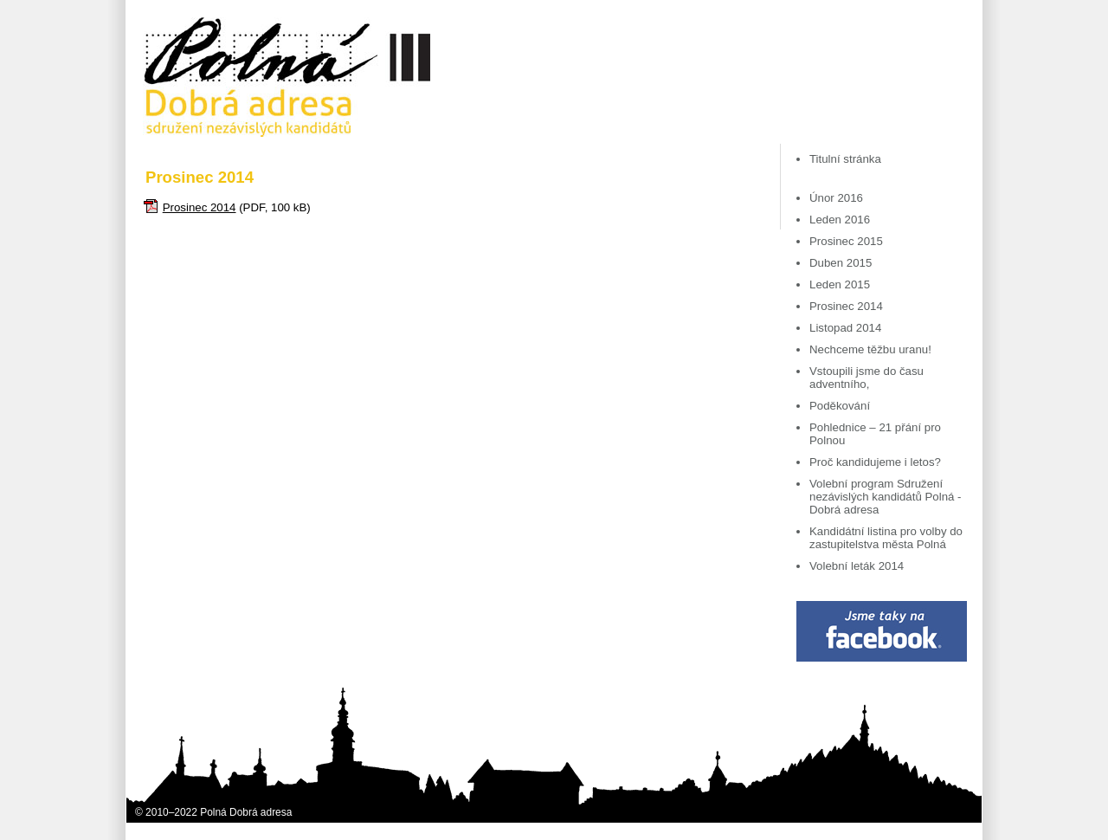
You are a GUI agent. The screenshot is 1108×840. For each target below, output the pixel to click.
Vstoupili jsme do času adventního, (866, 378)
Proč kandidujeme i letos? (875, 462)
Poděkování (839, 405)
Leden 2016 (839, 219)
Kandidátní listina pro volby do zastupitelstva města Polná (886, 538)
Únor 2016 (836, 197)
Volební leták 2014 (856, 565)
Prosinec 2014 (199, 207)
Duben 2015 (840, 262)
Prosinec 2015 (846, 241)
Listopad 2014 (845, 327)
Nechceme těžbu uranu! (870, 349)
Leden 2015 (839, 284)
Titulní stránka (845, 158)
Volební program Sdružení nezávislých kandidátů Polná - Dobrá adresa (885, 496)
